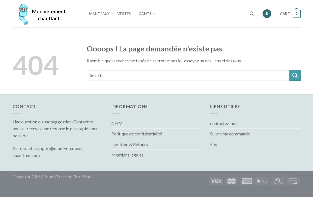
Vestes (126, 13)
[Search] (252, 13)
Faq (213, 144)
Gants (147, 13)
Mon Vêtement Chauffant (68, 177)
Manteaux (101, 13)
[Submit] (294, 75)
